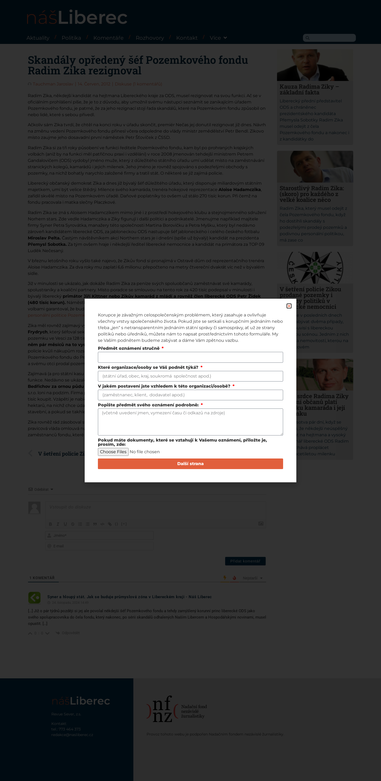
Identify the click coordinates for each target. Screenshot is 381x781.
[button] (289, 306)
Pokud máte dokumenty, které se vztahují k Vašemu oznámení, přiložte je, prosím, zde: (182, 442)
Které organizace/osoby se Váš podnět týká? (149, 367)
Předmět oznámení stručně (129, 348)
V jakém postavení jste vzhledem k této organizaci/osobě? (165, 386)
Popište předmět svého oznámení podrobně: (149, 405)
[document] (190, 390)
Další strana (190, 463)
